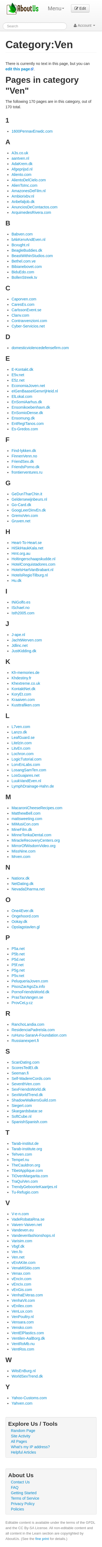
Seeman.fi (20, 1073)
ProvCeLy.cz (22, 1003)
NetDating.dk (22, 883)
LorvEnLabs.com (25, 764)
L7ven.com (20, 727)
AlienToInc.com (24, 185)
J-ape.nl (18, 634)
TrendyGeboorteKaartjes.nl (34, 1187)
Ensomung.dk (23, 418)
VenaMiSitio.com (25, 1268)
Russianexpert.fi (25, 1040)
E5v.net (17, 375)
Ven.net (17, 1257)
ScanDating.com (25, 1062)
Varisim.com (21, 1241)
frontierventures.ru (26, 472)
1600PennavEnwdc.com (31, 131)
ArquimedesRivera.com (31, 212)
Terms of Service (25, 1498)
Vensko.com (21, 1327)
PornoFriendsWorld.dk (30, 992)
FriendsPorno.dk (25, 467)
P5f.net (17, 965)
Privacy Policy (23, 1504)
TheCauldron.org (25, 1165)
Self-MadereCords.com (31, 1078)
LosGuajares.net (25, 775)
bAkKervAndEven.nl (28, 239)
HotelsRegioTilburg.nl (29, 575)
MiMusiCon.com (25, 824)
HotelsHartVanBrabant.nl (32, 570)
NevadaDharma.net (27, 889)
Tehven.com (21, 1154)
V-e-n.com (20, 1214)
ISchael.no (20, 607)
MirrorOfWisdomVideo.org (33, 846)
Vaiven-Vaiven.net (26, 1224)
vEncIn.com (21, 1279)
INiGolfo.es (20, 602)
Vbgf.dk (17, 1246)
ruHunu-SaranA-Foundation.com (38, 1035)
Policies (17, 1509)
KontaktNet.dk (23, 689)
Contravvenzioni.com (29, 321)
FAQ (14, 1487)
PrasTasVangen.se (27, 997)
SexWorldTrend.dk (27, 1095)
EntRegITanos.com (27, 423)
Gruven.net (20, 521)
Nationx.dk (20, 878)
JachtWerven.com (26, 640)
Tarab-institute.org (26, 1149)
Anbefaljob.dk (23, 201)
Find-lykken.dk (23, 450)
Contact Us (20, 1482)
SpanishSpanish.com (29, 1122)
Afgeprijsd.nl (21, 169)
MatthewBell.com (26, 813)
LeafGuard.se (23, 737)
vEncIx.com (21, 1284)
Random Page (23, 1430)
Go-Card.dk (21, 505)
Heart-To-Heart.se (26, 542)
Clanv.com (20, 315)
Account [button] (84, 25)
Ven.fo (16, 1252)
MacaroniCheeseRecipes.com (36, 808)
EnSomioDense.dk (27, 413)
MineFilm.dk (21, 829)
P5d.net (17, 959)
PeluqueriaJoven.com (29, 981)
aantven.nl (20, 158)
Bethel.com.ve (23, 261)
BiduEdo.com (22, 272)
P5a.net (17, 948)
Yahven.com (21, 1403)
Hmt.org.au (20, 553)
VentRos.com (22, 1349)
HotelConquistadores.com (33, 564)
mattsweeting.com (26, 819)
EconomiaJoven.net (28, 386)
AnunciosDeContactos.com (34, 207)
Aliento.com (21, 174)
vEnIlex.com (21, 1306)
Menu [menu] (56, 8)
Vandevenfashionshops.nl (33, 1235)
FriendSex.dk (22, 461)
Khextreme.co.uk (25, 683)
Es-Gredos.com (24, 429)
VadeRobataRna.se (27, 1219)
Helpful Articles (23, 1452)
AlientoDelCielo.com (28, 180)
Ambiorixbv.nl (22, 196)
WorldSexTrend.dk (27, 1376)
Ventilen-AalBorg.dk (28, 1338)
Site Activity (20, 1436)
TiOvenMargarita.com (29, 1176)
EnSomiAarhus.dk (26, 402)
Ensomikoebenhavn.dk (30, 407)
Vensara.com (22, 1322)
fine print (42, 1539)
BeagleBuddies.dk (26, 250)
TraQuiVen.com (24, 1181)
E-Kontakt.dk (22, 369)
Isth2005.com (22, 613)
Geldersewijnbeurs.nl (29, 499)
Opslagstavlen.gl (25, 927)
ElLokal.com (21, 396)
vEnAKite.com (23, 1262)
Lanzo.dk (19, 732)
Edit (80, 8)
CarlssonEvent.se (26, 310)
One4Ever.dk (22, 911)
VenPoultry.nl (22, 1317)
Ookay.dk (19, 921)
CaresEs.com (22, 304)
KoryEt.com (21, 694)
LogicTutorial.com (26, 759)
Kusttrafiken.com (25, 705)
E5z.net (17, 380)
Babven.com (22, 234)
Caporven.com (23, 299)
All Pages (19, 1441)
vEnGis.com (21, 1289)
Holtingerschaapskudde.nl (33, 559)
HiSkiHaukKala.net (27, 548)
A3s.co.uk (19, 153)
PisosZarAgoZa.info (28, 986)
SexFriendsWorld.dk (28, 1089)
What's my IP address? (30, 1447)
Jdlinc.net (19, 645)
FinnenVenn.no (24, 456)
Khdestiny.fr (21, 678)
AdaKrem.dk (21, 164)
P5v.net (17, 976)
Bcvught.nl (20, 245)
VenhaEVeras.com (27, 1295)
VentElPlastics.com (27, 1333)
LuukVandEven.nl (26, 781)
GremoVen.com (24, 515)
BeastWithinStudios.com (32, 256)
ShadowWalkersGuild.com (33, 1100)
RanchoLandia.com (27, 1024)
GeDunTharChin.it (26, 494)
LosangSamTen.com (28, 770)
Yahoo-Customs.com (29, 1398)
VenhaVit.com (23, 1300)
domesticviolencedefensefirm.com (40, 348)
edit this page (17, 69)
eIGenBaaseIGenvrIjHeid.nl (34, 391)
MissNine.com (23, 851)
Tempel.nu (20, 1160)
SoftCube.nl (21, 1116)
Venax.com (20, 1273)
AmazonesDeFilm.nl (28, 191)
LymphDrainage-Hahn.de (32, 786)
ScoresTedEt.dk (24, 1068)
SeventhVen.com (25, 1084)
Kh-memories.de (25, 672)
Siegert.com (21, 1105)
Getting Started (23, 1493)
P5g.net (17, 970)
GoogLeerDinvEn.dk (28, 510)
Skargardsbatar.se (26, 1111)
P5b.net (17, 954)
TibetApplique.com (27, 1170)
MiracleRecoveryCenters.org (35, 840)
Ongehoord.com (25, 916)
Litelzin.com (21, 743)
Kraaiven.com (23, 699)
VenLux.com (21, 1311)
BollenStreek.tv (24, 277)
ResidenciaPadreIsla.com (33, 1030)
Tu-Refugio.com (24, 1192)
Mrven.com (20, 856)
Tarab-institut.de (25, 1143)
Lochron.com (22, 754)
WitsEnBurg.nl (23, 1371)
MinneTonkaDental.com (31, 835)
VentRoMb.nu (23, 1344)
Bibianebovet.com (26, 266)
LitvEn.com (20, 748)
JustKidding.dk (23, 651)
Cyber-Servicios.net (28, 326)
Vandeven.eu (22, 1230)
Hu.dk (16, 580)
